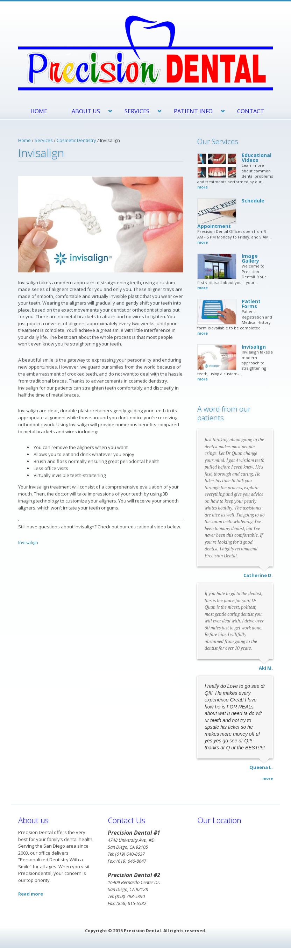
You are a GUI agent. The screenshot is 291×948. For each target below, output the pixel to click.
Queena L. (261, 767)
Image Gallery (250, 258)
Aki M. (266, 668)
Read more (30, 894)
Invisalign (28, 542)
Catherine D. (258, 575)
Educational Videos (256, 157)
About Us (86, 111)
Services (137, 111)
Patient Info (193, 111)
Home (38, 111)
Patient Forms (251, 303)
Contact (250, 111)
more (202, 187)
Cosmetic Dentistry (76, 140)
